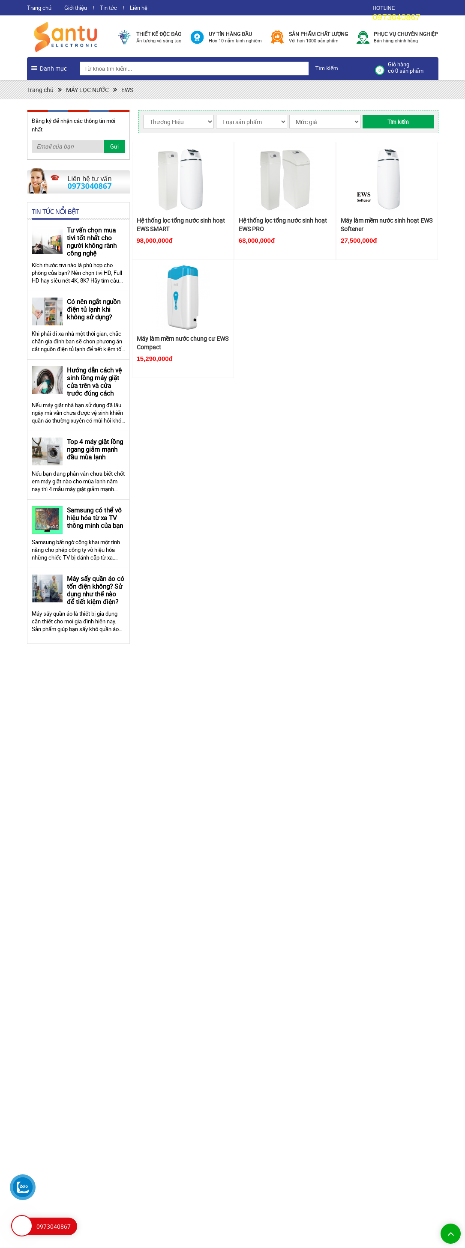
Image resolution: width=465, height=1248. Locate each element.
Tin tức (108, 8)
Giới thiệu (75, 8)
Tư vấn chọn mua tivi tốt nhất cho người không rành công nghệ (92, 241)
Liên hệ (138, 8)
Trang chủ (39, 8)
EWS (127, 90)
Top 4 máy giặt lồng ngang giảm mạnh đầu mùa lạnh (95, 449)
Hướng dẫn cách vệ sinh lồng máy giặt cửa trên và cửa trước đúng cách (94, 381)
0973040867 (396, 17)
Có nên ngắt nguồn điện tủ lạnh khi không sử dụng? (93, 309)
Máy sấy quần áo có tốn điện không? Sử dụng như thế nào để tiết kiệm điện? (95, 590)
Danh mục (53, 68)
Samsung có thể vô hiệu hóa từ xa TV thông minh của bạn (95, 518)
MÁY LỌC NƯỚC (87, 90)
